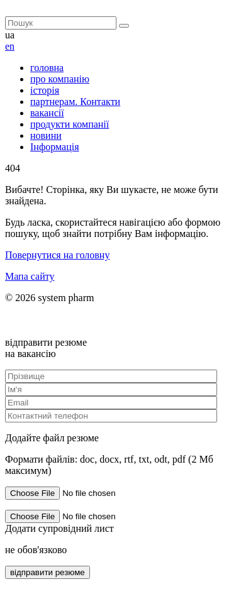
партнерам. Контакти (75, 101)
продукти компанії (69, 124)
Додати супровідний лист (59, 528)
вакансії (47, 112)
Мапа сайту (30, 276)
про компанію (59, 79)
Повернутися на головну (57, 255)
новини (46, 135)
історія (44, 90)
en (9, 46)
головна (47, 67)
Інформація (54, 146)
